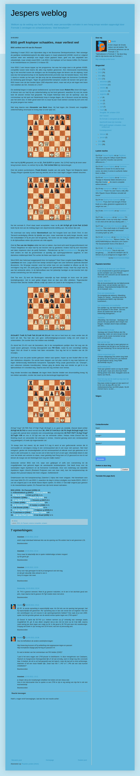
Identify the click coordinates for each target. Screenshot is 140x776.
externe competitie (35, 523)
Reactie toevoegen (19, 693)
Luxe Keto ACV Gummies (113, 226)
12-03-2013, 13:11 (31, 677)
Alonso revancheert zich (106, 354)
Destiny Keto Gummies (112, 200)
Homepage (50, 760)
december (104, 82)
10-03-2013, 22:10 (31, 537)
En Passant (24, 523)
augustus (103, 94)
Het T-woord (104, 116)
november (104, 85)
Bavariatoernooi (70, 250)
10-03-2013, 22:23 (31, 567)
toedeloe (122, 155)
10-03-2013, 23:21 (32, 605)
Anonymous (107, 188)
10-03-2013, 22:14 (31, 551)
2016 (100, 69)
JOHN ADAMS (109, 211)
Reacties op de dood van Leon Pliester (111, 269)
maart (102, 110)
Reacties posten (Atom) (30, 764)
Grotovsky (21, 588)
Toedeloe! (101, 318)
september (104, 91)
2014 (100, 76)
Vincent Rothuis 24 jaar (106, 330)
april (102, 107)
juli (101, 97)
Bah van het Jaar (104, 342)
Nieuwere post (16, 760)
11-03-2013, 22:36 (32, 638)
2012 (100, 141)
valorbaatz (107, 237)
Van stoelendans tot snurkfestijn (109, 305)
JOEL (105, 248)
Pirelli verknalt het (104, 367)
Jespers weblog (39, 12)
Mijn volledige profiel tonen (105, 59)
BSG (18, 523)
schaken (44, 523)
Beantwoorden (22, 543)
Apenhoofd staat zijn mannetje (110, 122)
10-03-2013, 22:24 (32, 588)
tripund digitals (108, 155)
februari (103, 134)
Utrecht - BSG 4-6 (104, 281)
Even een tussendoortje (106, 293)
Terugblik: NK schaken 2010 (110, 113)
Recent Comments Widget (121, 258)
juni (101, 100)
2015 (100, 72)
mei (101, 103)
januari (102, 137)
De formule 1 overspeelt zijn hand (112, 119)
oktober (103, 88)
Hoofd (19, 605)
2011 (100, 144)
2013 (100, 79)
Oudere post (82, 760)
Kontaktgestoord (105, 130)
